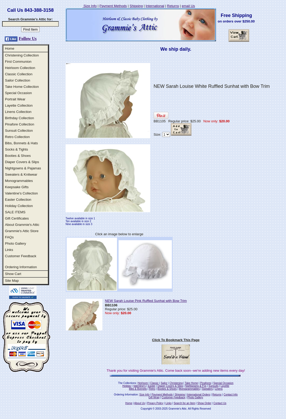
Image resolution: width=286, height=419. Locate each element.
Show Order (204, 403)
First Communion (18, 62)
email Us (188, 6)
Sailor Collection (17, 80)
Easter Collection (18, 200)
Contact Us (219, 403)
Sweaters (207, 388)
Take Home (191, 383)
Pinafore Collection (19, 124)
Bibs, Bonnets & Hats (21, 143)
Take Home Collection (22, 87)
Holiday (126, 385)
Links (9, 250)
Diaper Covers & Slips (22, 162)
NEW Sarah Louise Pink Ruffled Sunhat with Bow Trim (146, 301)
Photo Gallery (15, 243)
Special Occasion (18, 93)
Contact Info (231, 394)
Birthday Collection (19, 118)
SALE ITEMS (15, 212)
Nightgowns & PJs (195, 385)
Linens (219, 388)
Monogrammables (19, 181)
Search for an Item (184, 403)
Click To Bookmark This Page (176, 340)
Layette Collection (19, 105)
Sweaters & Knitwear (21, 174)
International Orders (198, 394)
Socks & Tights (16, 149)
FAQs (9, 237)
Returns (173, 6)
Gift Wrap (154, 397)
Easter (151, 385)
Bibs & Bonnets (138, 388)
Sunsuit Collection (19, 131)
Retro (152, 388)
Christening (176, 383)
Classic (154, 383)
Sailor (164, 383)
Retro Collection (17, 137)
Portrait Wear (15, 99)
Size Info (90, 6)
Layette (225, 385)
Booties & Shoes (18, 156)
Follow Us (28, 38)
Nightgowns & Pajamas (23, 168)
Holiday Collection (19, 206)
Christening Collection (22, 55)
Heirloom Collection (20, 68)
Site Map (12, 281)
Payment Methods (113, 6)
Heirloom (143, 383)
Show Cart (13, 274)
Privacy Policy (155, 403)
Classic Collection (18, 74)
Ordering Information (21, 267)
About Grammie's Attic (22, 225)
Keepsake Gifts (16, 187)
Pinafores (205, 383)
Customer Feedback (20, 256)
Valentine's (139, 385)
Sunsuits (213, 385)
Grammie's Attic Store (21, 231)
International (154, 6)
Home (9, 48)
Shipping (136, 6)
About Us (139, 403)
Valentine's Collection (21, 193)
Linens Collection (18, 112)
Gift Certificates (17, 218)
